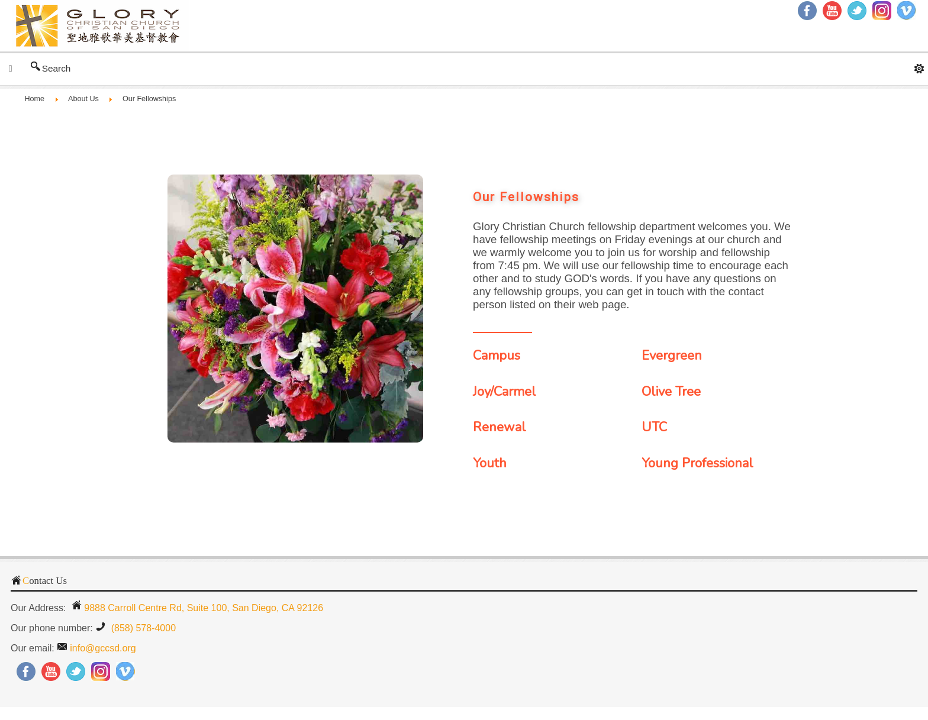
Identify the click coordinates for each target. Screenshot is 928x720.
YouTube (832, 10)
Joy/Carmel (504, 392)
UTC (654, 427)
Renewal (499, 427)
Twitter (857, 10)
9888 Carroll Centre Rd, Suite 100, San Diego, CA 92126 (203, 608)
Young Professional (697, 463)
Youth (490, 463)
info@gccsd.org (103, 648)
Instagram (881, 10)
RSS (906, 10)
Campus (496, 355)
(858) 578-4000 (142, 628)
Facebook (807, 10)
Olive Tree (671, 392)
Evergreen (672, 355)
